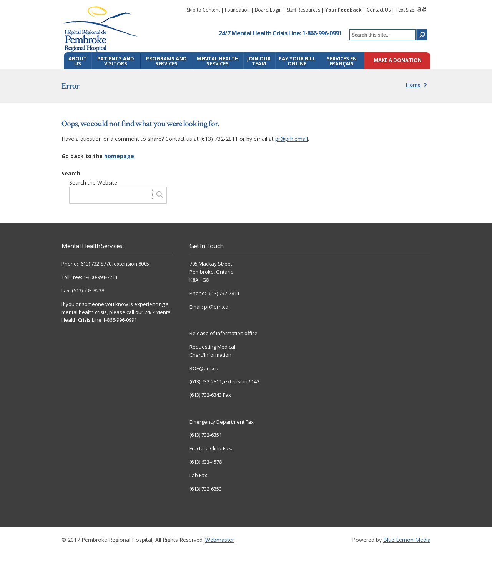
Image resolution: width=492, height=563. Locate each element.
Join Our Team (259, 61)
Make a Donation (398, 60)
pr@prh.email (291, 138)
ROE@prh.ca (203, 368)
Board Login (268, 10)
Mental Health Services (218, 61)
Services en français (342, 61)
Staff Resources (303, 10)
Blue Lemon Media (406, 539)
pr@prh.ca (216, 306)
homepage (119, 156)
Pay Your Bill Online (297, 61)
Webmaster (219, 539)
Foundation (237, 10)
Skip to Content (203, 10)
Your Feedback (343, 10)
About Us (77, 61)
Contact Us (379, 10)
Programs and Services (166, 61)
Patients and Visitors (115, 61)
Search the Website (93, 182)
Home (413, 84)
